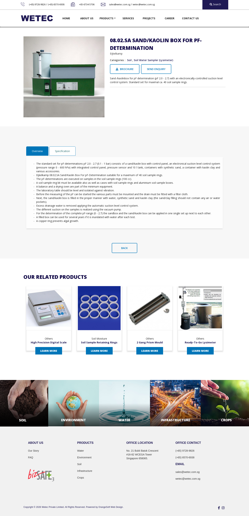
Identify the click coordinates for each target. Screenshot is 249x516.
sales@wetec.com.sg (119, 4)
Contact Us (190, 18)
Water (80, 450)
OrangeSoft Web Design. (110, 507)
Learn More (48, 350)
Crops (80, 477)
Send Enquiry (156, 69)
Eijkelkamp (116, 53)
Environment (84, 457)
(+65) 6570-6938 (56, 4)
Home (66, 18)
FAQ (30, 457)
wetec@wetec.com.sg (144, 4)
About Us (86, 18)
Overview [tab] (37, 151)
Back (124, 248)
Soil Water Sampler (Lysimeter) (153, 60)
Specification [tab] (62, 151)
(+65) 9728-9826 (37, 4)
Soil (129, 60)
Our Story (33, 450)
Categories (117, 60)
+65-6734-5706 (86, 4)
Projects (149, 18)
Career (169, 18)
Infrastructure (84, 470)
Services (128, 18)
